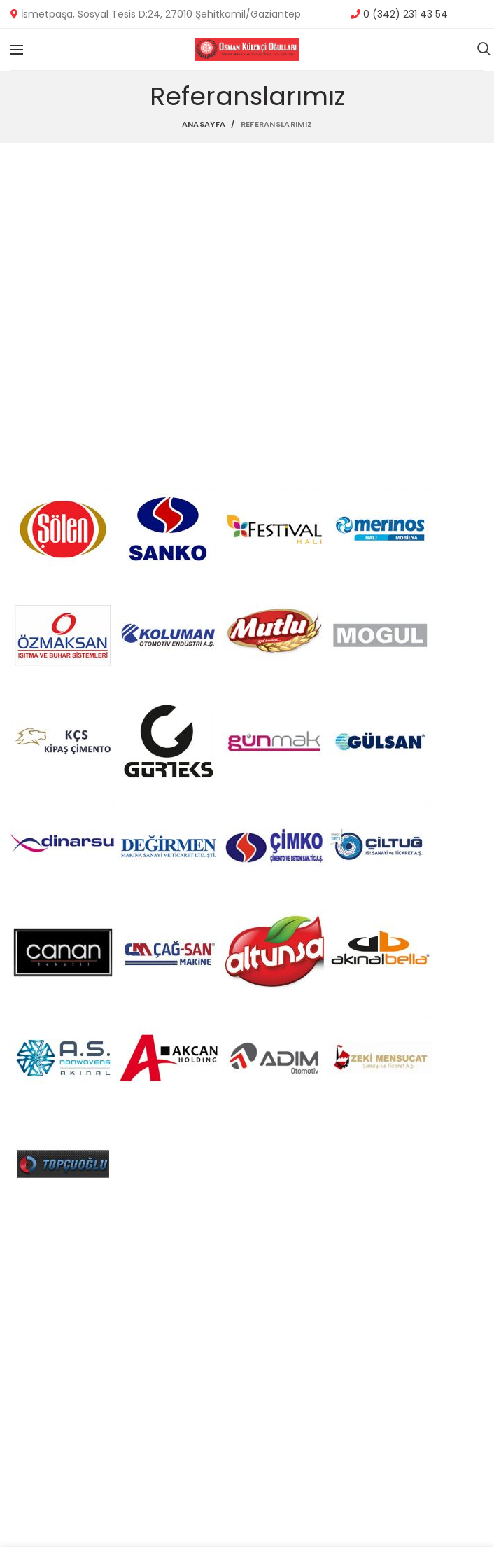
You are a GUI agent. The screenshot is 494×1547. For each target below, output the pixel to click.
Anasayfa (203, 124)
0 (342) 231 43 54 (404, 14)
